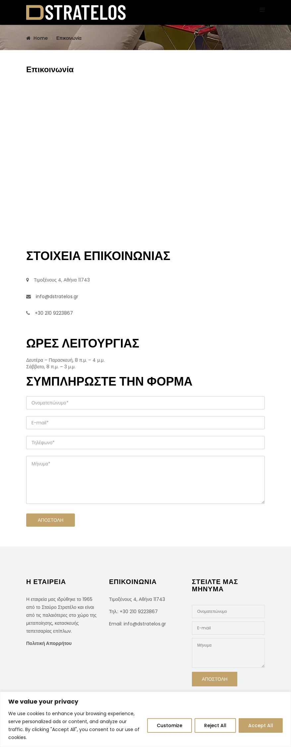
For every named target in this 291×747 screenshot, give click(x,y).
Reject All (215, 725)
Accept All (260, 725)
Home (40, 38)
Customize (169, 725)
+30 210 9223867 (139, 611)
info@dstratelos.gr (145, 623)
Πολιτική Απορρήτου (49, 643)
